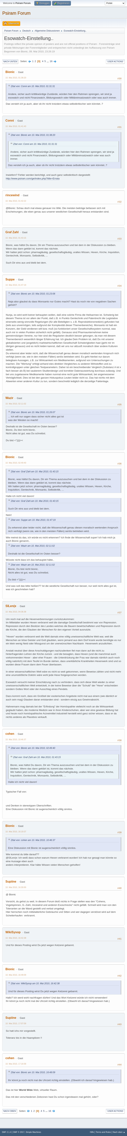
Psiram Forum (16, 13)
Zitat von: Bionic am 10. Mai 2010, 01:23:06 (33, 293)
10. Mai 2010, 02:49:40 (15, 463)
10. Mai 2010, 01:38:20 (15, 78)
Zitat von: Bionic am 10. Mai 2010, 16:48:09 (33, 1072)
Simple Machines (33, 1132)
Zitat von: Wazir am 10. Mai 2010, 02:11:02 (33, 546)
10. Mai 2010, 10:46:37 (15, 739)
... (48, 61)
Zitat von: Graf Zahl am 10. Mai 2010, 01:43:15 (35, 471)
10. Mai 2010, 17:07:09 (15, 1023)
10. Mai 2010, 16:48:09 (15, 975)
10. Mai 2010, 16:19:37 (15, 831)
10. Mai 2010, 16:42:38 (15, 938)
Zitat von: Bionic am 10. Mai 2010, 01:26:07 (33, 412)
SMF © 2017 (19, 1132)
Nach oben (9, 1111)
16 (51, 61)
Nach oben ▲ (119, 1132)
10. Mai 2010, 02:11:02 (15, 404)
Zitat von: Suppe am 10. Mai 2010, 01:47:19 (33, 520)
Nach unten (10, 61)
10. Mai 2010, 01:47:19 (15, 285)
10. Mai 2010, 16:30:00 (15, 887)
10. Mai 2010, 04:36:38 (15, 612)
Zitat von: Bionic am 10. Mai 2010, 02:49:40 (33, 748)
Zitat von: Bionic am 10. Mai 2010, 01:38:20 (33, 135)
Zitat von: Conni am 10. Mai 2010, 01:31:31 (33, 86)
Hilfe (92, 1132)
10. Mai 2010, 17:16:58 (15, 1064)
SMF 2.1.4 (6, 1132)
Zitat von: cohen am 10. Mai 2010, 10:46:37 (33, 840)
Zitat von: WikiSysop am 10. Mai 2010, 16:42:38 (35, 983)
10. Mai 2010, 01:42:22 (15, 201)
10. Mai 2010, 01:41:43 (15, 126)
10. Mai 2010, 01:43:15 (15, 238)
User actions (115, 61)
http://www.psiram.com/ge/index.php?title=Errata (32, 178)
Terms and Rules (103, 1132)
